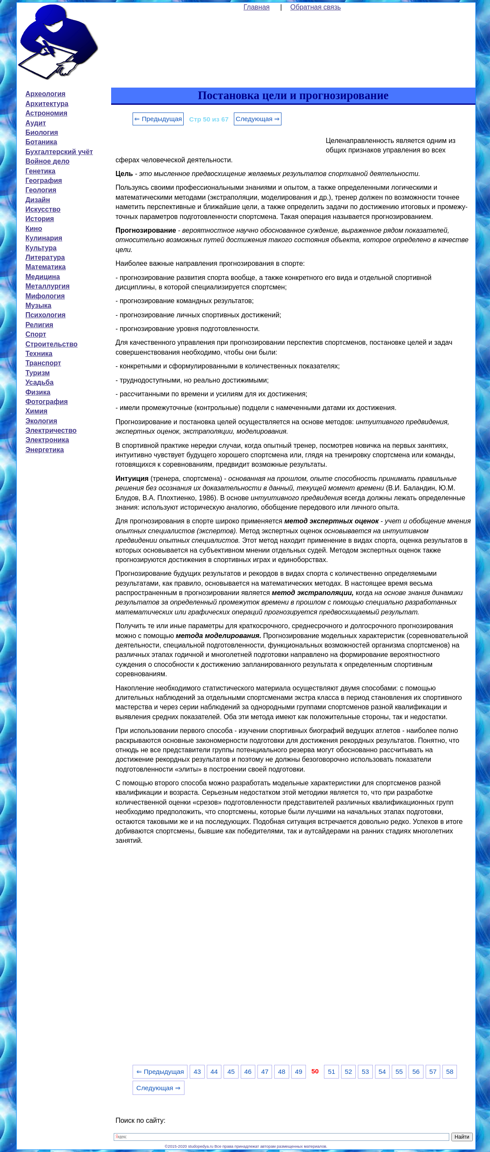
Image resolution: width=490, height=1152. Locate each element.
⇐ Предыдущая (158, 118)
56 (416, 1071)
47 (265, 1071)
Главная (257, 7)
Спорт (35, 334)
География (43, 180)
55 (399, 1071)
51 (331, 1071)
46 (247, 1071)
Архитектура (46, 103)
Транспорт (43, 363)
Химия (36, 411)
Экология (41, 421)
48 (281, 1071)
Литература (45, 257)
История (39, 218)
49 (298, 1071)
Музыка (38, 305)
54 (382, 1071)
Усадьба (39, 382)
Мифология (45, 296)
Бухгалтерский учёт (59, 151)
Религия (39, 324)
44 (214, 1071)
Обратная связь (315, 7)
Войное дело (47, 161)
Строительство (51, 344)
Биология (41, 132)
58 (450, 1071)
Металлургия (47, 286)
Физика (37, 392)
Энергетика (44, 449)
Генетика (40, 171)
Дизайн (37, 200)
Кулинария (43, 238)
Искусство (42, 209)
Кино (33, 228)
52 (348, 1071)
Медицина (42, 276)
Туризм (37, 373)
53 (365, 1071)
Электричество (50, 430)
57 (432, 1071)
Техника (38, 353)
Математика (45, 267)
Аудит (35, 123)
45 (231, 1071)
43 (197, 1071)
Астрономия (46, 113)
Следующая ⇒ (258, 118)
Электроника (47, 440)
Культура (41, 248)
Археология (45, 93)
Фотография (46, 401)
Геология (40, 190)
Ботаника (41, 142)
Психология (45, 315)
